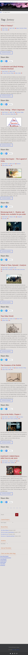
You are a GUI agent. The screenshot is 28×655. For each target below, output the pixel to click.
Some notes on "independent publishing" (8, 536)
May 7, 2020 (12, 367)
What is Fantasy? (7, 26)
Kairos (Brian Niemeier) (4, 556)
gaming (6, 165)
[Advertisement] (5, 586)
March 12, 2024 (12, 71)
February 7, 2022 (12, 216)
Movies (6, 269)
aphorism (3, 320)
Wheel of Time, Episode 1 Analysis (13, 265)
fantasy (16, 73)
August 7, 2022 (12, 112)
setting (11, 114)
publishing (12, 462)
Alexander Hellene (3, 560)
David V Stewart (5, 28)
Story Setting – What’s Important (13, 110)
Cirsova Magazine (3, 559)
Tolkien (9, 369)
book (3, 218)
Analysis (17, 28)
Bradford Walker (3, 562)
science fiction (7, 114)
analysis (15, 269)
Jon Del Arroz (2, 565)
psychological (16, 418)
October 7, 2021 (12, 318)
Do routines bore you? (4, 534)
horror (9, 418)
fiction (6, 418)
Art (2, 73)
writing (19, 73)
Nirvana (13, 649)
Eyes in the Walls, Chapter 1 (11, 414)
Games (5, 73)
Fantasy (18, 318)
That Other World (7, 316)
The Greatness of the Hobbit (11, 365)
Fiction (21, 318)
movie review (22, 269)
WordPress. (17, 649)
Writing (25, 28)
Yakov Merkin (2, 563)
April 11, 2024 (12, 28)
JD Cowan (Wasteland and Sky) (5, 557)
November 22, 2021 (13, 267)
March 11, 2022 (12, 163)
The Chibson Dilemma (5, 530)
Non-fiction (21, 28)
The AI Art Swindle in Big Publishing (7, 532)
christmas (6, 462)
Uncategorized (19, 216)
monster (11, 418)
